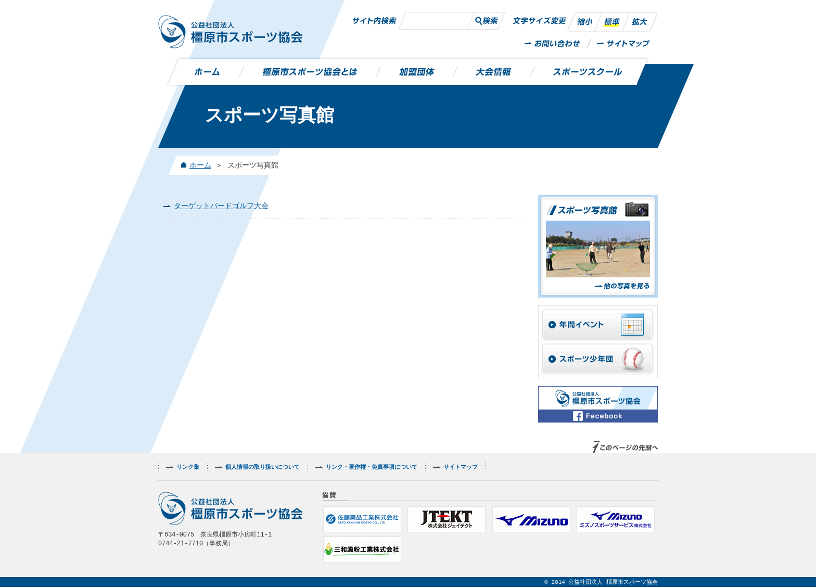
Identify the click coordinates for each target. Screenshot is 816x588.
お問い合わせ (553, 43)
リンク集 (187, 468)
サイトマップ (623, 43)
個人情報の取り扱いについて (262, 468)
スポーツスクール (584, 72)
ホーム (210, 72)
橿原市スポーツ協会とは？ (309, 72)
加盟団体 (416, 72)
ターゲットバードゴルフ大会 (221, 207)
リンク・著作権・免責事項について (371, 468)
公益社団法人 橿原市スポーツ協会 (230, 31)
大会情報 (493, 72)
